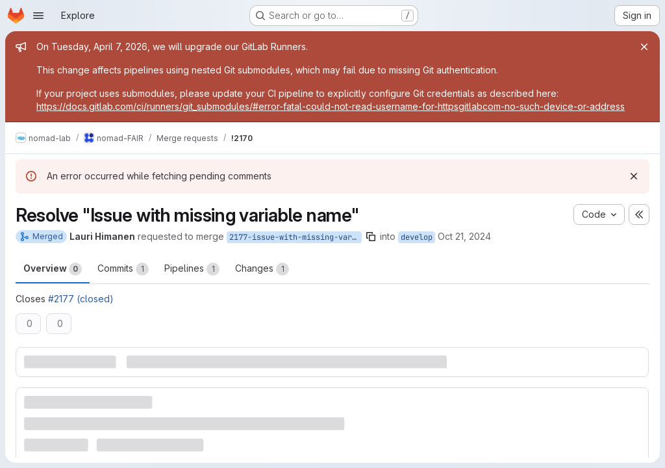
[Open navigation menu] (38, 15)
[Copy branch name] (371, 236)
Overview (52, 269)
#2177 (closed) (81, 298)
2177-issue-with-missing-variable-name (295, 237)
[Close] (644, 47)
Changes (262, 269)
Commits (123, 269)
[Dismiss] (634, 176)
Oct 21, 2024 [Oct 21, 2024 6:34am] (464, 236)
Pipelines (192, 269)
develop (417, 237)
